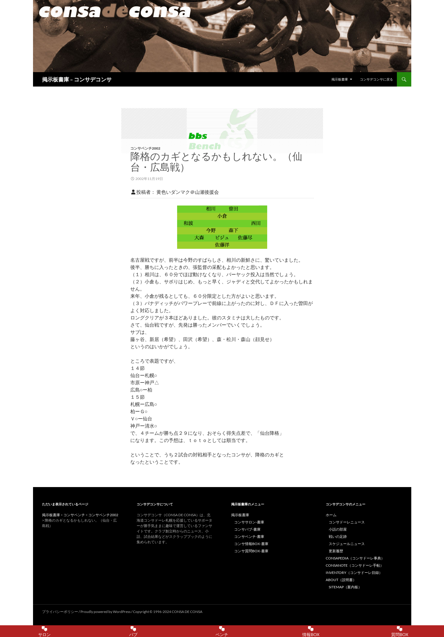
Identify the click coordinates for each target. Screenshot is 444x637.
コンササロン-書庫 (249, 522)
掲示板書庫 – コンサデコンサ (77, 79)
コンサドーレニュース (347, 522)
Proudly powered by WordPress (105, 611)
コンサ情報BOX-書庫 (251, 543)
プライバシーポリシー (60, 611)
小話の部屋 (338, 529)
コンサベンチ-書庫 (249, 536)
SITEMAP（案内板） (345, 587)
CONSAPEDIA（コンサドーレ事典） (355, 558)
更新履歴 (336, 551)
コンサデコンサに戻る (376, 79)
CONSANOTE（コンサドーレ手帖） (355, 565)
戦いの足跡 (338, 536)
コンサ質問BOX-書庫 (251, 551)
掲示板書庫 (339, 79)
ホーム (331, 515)
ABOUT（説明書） (341, 580)
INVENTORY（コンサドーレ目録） (354, 572)
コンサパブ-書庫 (247, 529)
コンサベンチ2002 (145, 148)
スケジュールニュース (347, 543)
